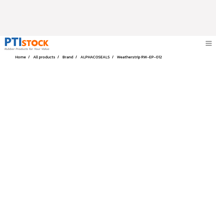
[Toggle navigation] (208, 44)
